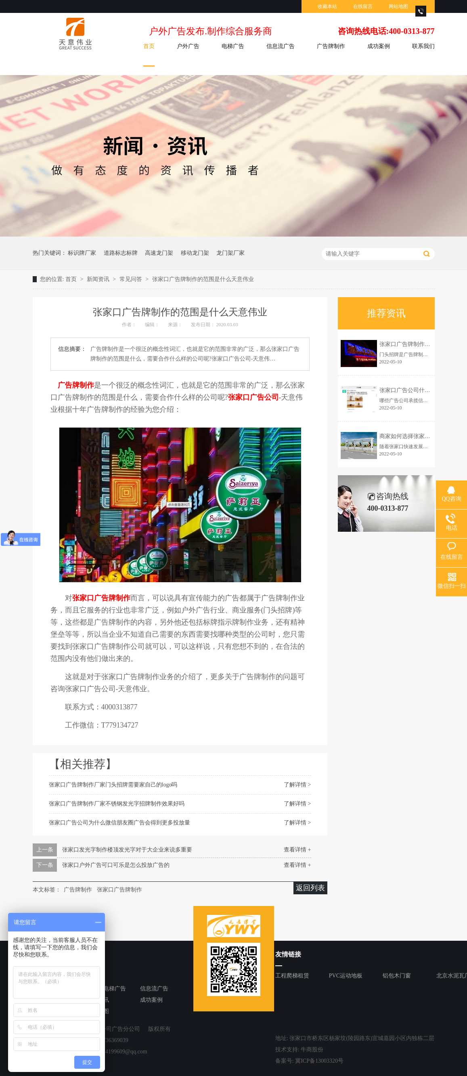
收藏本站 (327, 6)
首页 (149, 46)
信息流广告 (280, 46)
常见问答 (131, 279)
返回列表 (310, 888)
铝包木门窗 (397, 976)
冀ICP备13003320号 (319, 1061)
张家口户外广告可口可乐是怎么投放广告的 (116, 865)
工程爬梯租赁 (292, 976)
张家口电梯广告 (106, 989)
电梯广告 (233, 46)
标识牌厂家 (82, 253)
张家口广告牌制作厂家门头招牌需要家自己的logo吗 (113, 785)
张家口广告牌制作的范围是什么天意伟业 (203, 279)
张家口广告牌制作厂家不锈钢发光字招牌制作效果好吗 (116, 804)
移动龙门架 (195, 253)
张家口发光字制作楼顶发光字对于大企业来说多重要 (127, 850)
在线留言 (363, 6)
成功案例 (378, 46)
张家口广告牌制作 (119, 890)
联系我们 (423, 46)
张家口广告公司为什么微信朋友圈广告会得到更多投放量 (119, 823)
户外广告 (188, 46)
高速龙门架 (159, 253)
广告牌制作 (331, 46)
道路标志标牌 (121, 253)
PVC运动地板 (345, 976)
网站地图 (398, 6)
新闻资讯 (99, 279)
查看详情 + (297, 850)
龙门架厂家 (230, 253)
